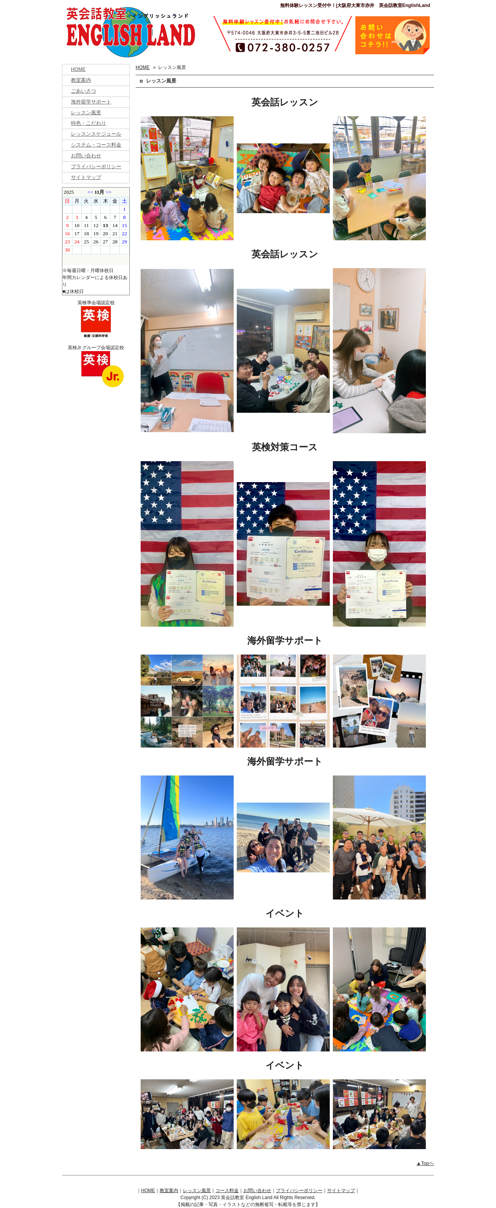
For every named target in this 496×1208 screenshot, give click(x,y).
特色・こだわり (88, 123)
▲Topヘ (425, 1163)
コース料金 (227, 1190)
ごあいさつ (83, 91)
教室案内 (81, 80)
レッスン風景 (86, 112)
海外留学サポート (91, 102)
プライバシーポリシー (96, 166)
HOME (78, 69)
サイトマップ (86, 177)
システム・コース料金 (96, 145)
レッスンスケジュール (96, 134)
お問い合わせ (86, 156)
